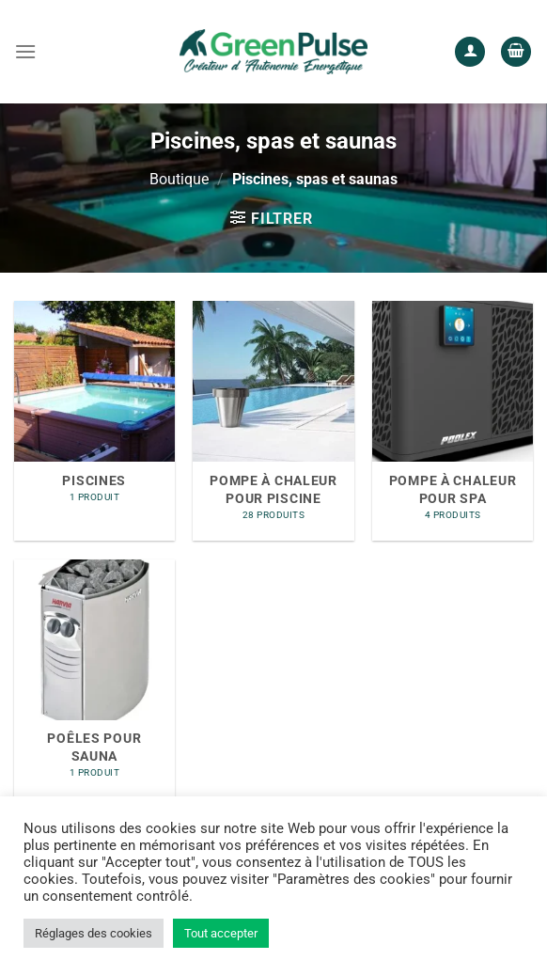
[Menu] (25, 51)
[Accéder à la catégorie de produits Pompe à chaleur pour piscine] (273, 421)
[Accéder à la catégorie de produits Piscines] (94, 421)
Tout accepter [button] (221, 933)
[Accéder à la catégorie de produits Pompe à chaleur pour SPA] (452, 421)
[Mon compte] (470, 52)
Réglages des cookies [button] (93, 933)
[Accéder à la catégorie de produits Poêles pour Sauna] (94, 679)
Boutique (179, 179)
